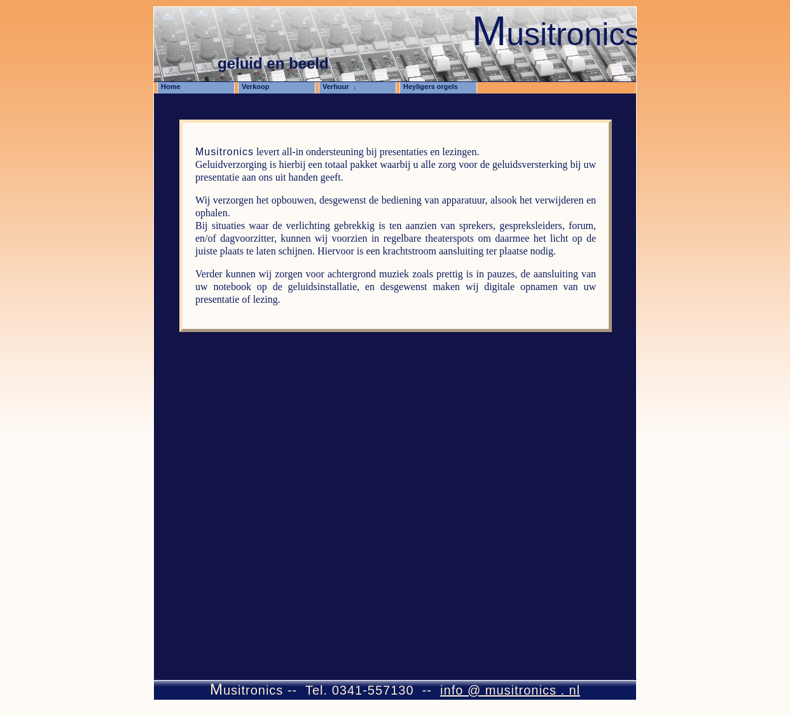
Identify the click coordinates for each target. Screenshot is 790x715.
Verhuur (339, 86)
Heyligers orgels (434, 86)
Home (174, 86)
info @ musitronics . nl (510, 690)
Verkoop (259, 86)
